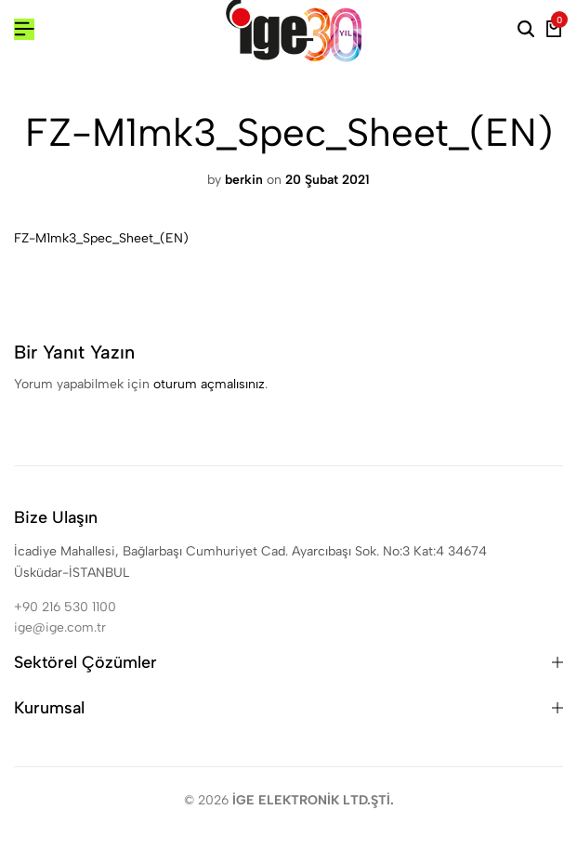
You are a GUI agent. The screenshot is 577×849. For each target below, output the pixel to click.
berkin (244, 180)
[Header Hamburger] (24, 29)
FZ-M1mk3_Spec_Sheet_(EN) (101, 238)
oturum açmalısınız (209, 384)
